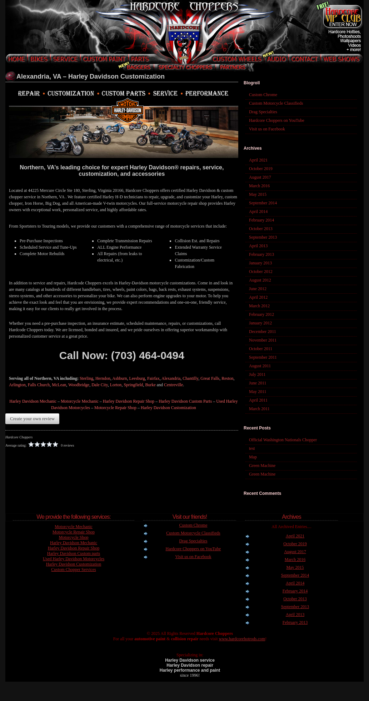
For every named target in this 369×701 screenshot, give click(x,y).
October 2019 (261, 168)
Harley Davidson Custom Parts (185, 401)
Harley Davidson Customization (168, 407)
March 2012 (259, 305)
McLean (59, 384)
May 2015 (257, 194)
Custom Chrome (263, 94)
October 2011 (260, 348)
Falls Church (39, 384)
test (252, 448)
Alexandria (170, 378)
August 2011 (260, 365)
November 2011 (262, 340)
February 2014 (261, 220)
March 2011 (259, 408)
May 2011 (257, 391)
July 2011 (257, 374)
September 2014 (263, 202)
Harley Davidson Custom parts (73, 553)
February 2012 (261, 314)
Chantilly (190, 378)
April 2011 (258, 400)
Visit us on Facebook (267, 128)
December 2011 (262, 331)
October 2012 (261, 271)
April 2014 (258, 211)
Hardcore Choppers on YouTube (276, 120)
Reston (227, 378)
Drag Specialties (263, 111)
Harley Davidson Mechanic (32, 401)
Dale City (99, 384)
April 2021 (258, 160)
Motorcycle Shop (74, 537)
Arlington (17, 384)
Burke (150, 384)
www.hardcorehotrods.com (242, 638)
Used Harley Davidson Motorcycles (73, 558)
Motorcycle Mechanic (80, 401)
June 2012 (257, 288)
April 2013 (258, 245)
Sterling (86, 378)
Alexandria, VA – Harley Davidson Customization (90, 76)
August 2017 (260, 177)
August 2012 (260, 280)
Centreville (173, 384)
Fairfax (153, 378)
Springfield (133, 384)
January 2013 (260, 262)
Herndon (102, 378)
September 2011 (263, 357)
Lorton (116, 384)
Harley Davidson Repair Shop (128, 401)
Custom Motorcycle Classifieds (276, 103)
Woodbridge (78, 384)
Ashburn (119, 378)
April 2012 (258, 297)
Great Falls (209, 378)
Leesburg (137, 378)
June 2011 (257, 383)
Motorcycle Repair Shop (115, 407)
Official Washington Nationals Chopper (283, 439)
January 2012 (260, 322)
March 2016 (259, 185)
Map (253, 456)
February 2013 (261, 254)
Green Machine (262, 465)
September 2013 (263, 237)
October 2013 (261, 228)
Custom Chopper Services (73, 569)
